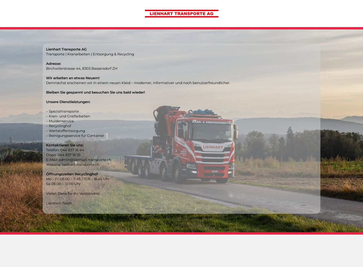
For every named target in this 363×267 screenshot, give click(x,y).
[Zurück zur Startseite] (182, 13)
